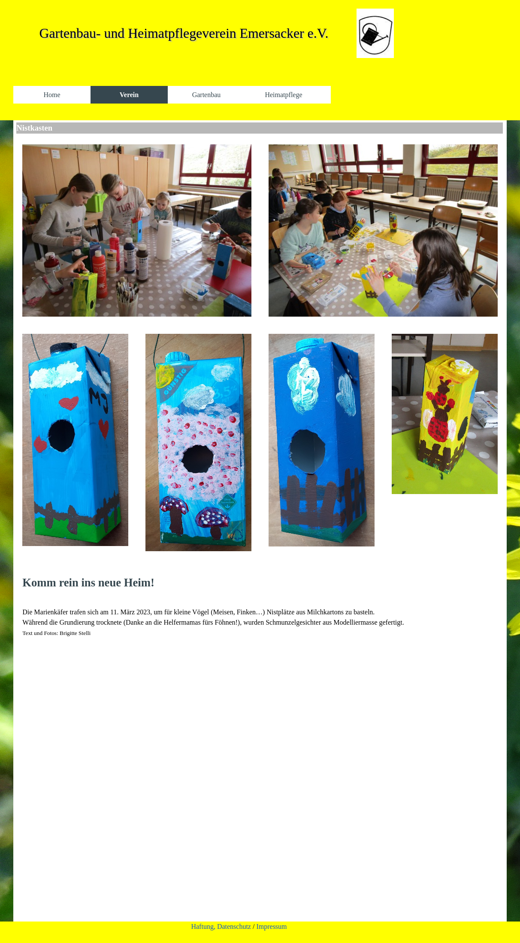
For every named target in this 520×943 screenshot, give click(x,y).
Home (51, 94)
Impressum (271, 926)
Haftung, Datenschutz (221, 926)
